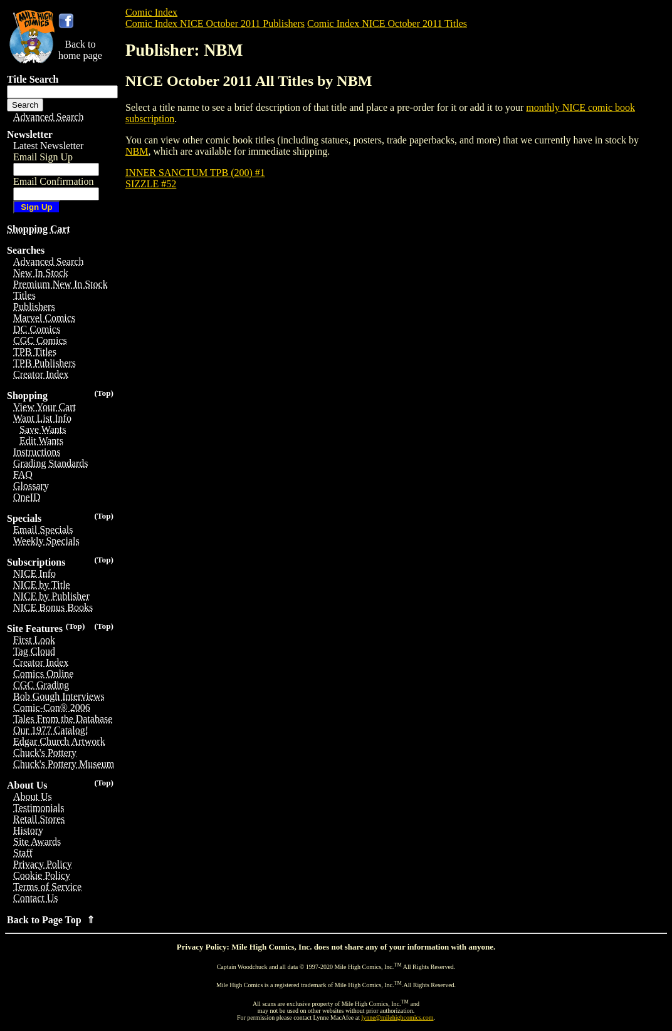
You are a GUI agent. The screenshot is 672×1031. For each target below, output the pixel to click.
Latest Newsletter (48, 145)
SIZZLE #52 (150, 184)
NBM (136, 151)
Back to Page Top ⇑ (51, 919)
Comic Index (151, 12)
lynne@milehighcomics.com (398, 1017)
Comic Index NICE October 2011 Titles (387, 23)
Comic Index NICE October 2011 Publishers (215, 23)
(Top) (103, 393)
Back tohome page (80, 50)
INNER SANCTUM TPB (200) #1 (195, 172)
